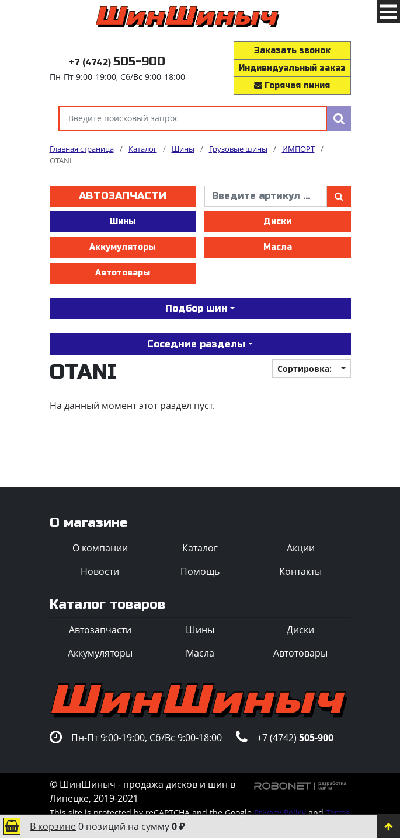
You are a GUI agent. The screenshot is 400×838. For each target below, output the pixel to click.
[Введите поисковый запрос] (192, 118)
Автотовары (122, 273)
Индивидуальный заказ (292, 68)
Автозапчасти (122, 196)
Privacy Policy (280, 812)
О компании (100, 548)
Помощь (200, 571)
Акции (301, 548)
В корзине (53, 826)
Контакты (300, 571)
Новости (100, 571)
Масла (277, 247)
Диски (277, 221)
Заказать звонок (292, 50)
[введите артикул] (265, 196)
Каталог (200, 548)
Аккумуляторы (122, 247)
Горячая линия (292, 85)
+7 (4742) (117, 63)
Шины (122, 221)
